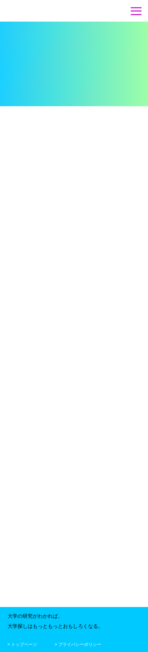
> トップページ (22, 643)
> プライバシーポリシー (78, 643)
